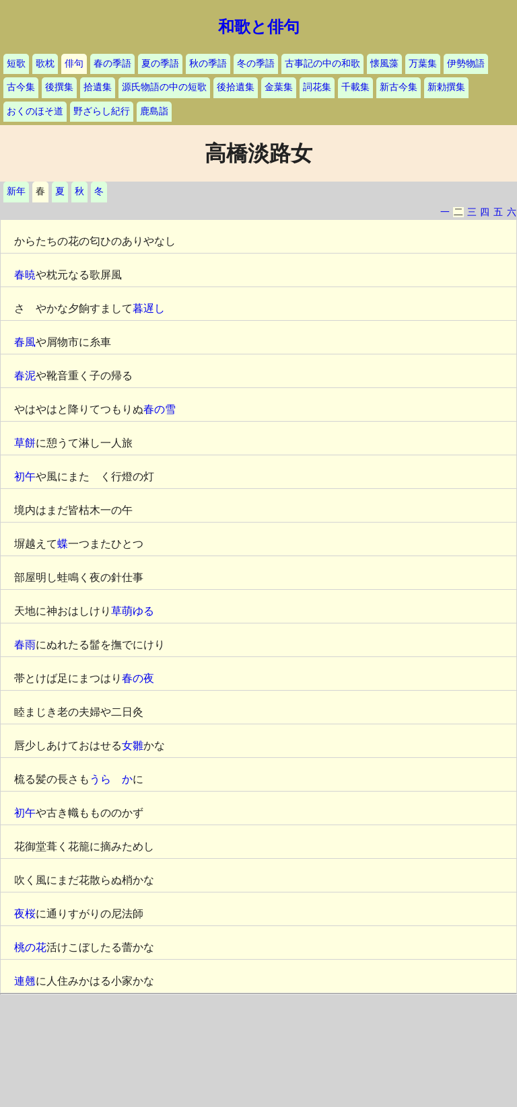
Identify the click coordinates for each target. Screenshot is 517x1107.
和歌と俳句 (259, 27)
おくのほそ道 (35, 111)
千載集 (355, 87)
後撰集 (59, 87)
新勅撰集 (446, 87)
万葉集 (423, 64)
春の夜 (138, 678)
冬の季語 (256, 64)
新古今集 (398, 87)
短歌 (16, 64)
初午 (25, 476)
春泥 (25, 375)
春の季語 (112, 64)
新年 (16, 191)
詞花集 (317, 87)
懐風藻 (384, 64)
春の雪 (159, 409)
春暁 (25, 274)
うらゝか (111, 779)
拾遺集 (97, 87)
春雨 (25, 644)
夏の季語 (160, 64)
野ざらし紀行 (101, 111)
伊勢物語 (466, 64)
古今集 (21, 87)
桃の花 (30, 947)
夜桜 (25, 913)
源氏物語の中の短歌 (164, 87)
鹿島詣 (154, 111)
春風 (25, 342)
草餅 (25, 443)
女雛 (132, 745)
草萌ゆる (132, 611)
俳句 (74, 64)
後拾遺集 (235, 87)
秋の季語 (208, 64)
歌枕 (45, 64)
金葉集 (279, 87)
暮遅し (149, 308)
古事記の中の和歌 (322, 64)
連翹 (25, 981)
